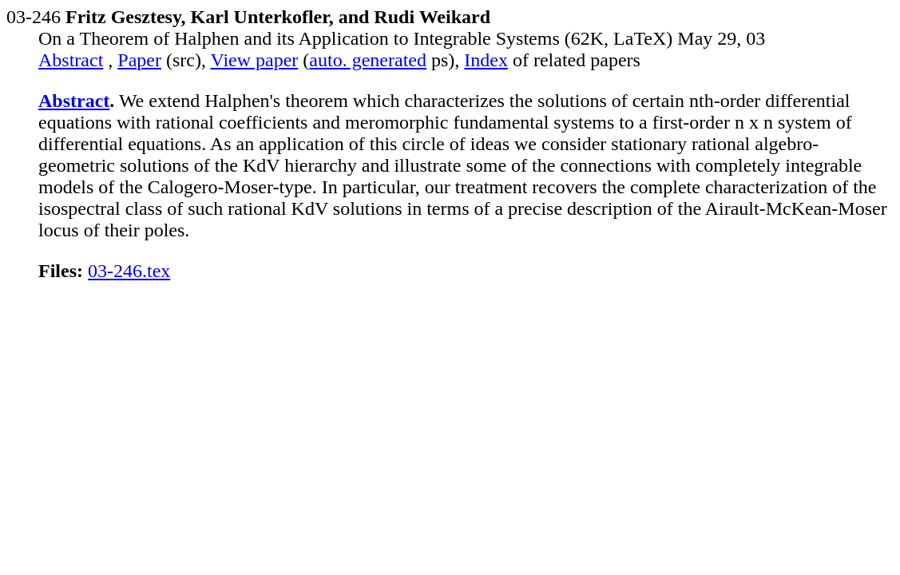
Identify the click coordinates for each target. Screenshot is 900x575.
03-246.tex (129, 270)
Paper (139, 60)
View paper (255, 60)
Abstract (70, 60)
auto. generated (367, 60)
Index (486, 60)
